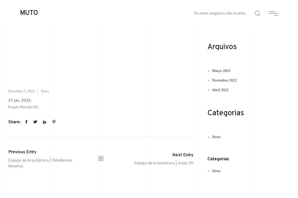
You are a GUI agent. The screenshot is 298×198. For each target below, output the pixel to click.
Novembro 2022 (224, 80)
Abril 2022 (220, 90)
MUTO (29, 13)
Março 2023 (221, 71)
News (45, 91)
